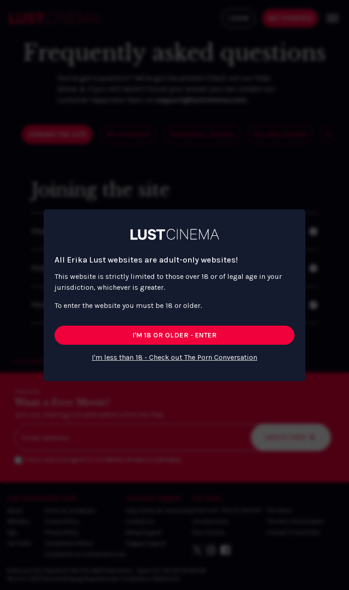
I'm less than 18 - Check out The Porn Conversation (174, 357)
